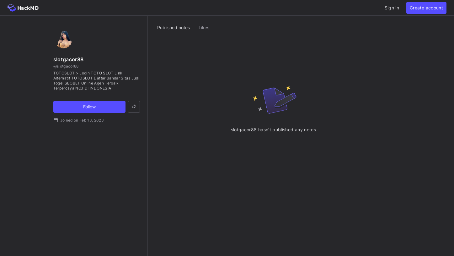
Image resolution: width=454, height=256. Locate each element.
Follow (89, 106)
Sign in (392, 7)
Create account (426, 7)
